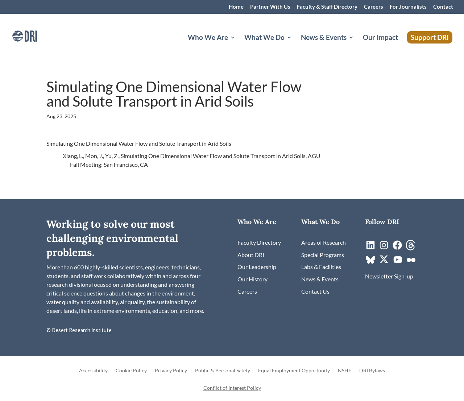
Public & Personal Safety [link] (222, 370)
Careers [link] (373, 7)
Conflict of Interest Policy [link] (232, 388)
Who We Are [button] (208, 38)
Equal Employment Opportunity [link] (294, 370)
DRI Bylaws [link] (372, 370)
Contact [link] (443, 7)
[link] (34, 35)
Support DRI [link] (430, 37)
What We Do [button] (264, 38)
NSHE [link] (344, 370)
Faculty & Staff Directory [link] (327, 7)
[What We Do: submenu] (295, 46)
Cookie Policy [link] (131, 370)
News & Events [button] (324, 38)
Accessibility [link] (93, 370)
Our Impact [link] (380, 38)
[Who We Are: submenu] (238, 46)
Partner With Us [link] (270, 7)
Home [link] (236, 7)
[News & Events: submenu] (357, 46)
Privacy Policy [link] (171, 370)
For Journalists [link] (408, 7)
